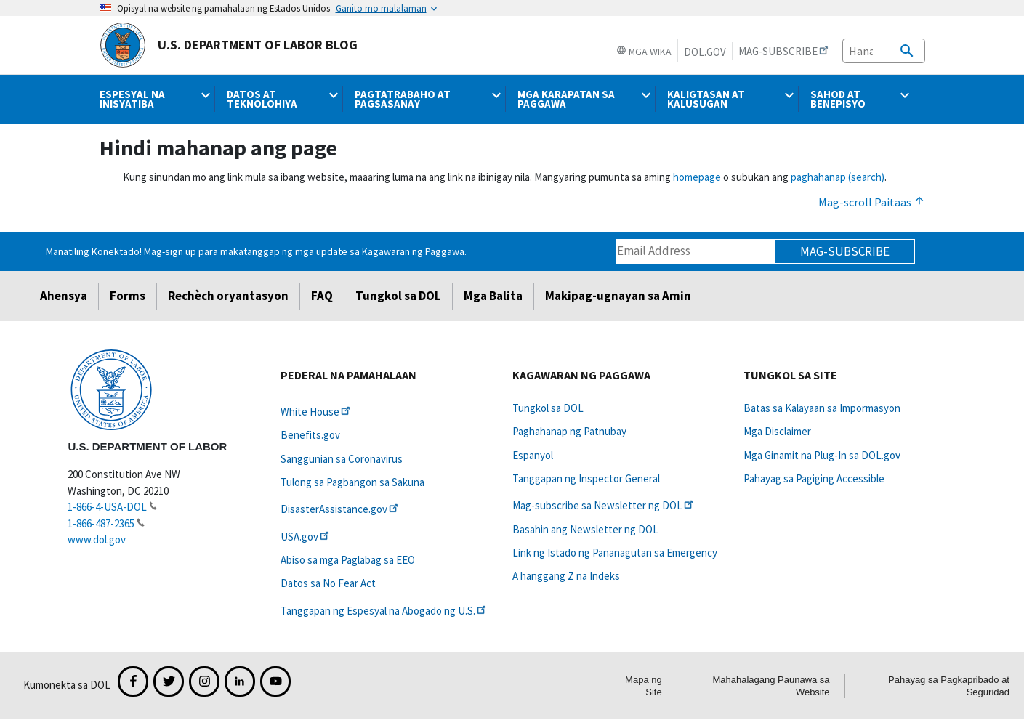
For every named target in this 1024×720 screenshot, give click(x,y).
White (316, 411)
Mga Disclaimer (777, 431)
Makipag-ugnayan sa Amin (618, 296)
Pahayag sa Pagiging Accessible (813, 478)
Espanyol (532, 455)
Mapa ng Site (643, 685)
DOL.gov (705, 52)
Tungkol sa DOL (398, 296)
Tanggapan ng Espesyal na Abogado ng (384, 611)
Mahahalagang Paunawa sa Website (770, 685)
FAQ (322, 296)
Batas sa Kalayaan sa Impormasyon (821, 408)
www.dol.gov (97, 539)
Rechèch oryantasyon (228, 296)
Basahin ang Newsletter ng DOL (585, 529)
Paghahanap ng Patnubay (569, 431)
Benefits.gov (310, 435)
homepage (697, 177)
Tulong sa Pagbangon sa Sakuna (352, 482)
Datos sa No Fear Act (328, 583)
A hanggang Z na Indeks (566, 576)
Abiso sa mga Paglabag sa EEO (348, 560)
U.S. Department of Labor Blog (229, 45)
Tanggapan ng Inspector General (586, 478)
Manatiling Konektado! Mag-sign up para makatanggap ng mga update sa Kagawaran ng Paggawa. (256, 251)
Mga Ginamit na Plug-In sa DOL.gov (821, 455)
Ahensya (63, 296)
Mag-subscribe (845, 251)
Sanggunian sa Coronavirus (342, 459)
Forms (127, 296)
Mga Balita (493, 296)
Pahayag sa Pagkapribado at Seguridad (948, 685)
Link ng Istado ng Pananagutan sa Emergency (614, 552)
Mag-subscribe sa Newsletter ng (604, 505)
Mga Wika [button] (644, 51)
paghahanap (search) (837, 177)
